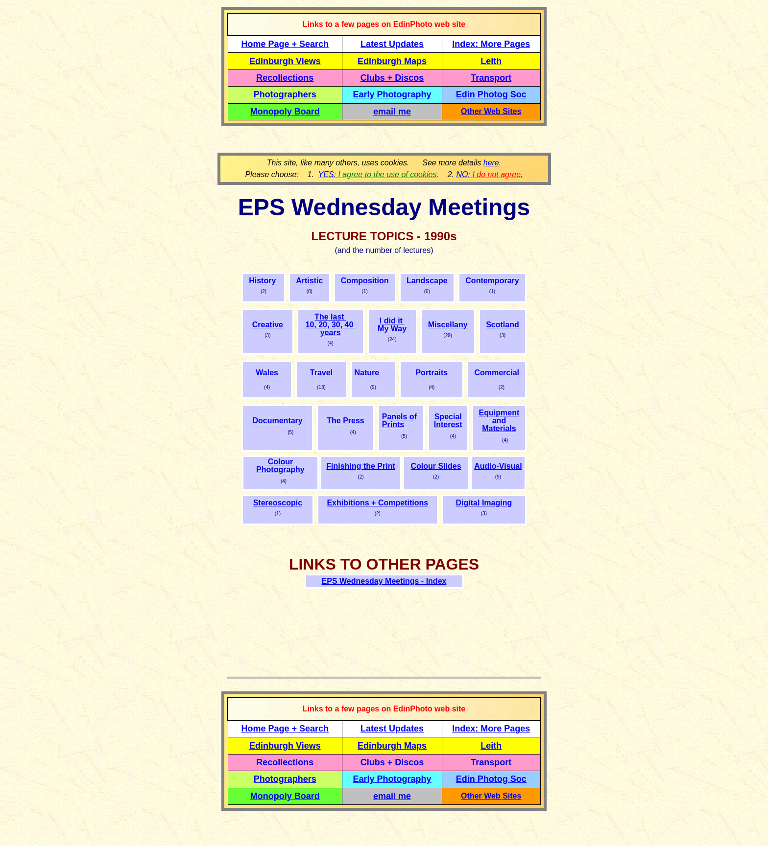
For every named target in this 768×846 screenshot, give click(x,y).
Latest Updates (392, 44)
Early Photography (392, 94)
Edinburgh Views (285, 61)
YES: (377, 174)
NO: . (489, 174)
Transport (491, 78)
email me (392, 111)
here (491, 163)
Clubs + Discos (392, 78)
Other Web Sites (491, 111)
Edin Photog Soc (491, 94)
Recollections (284, 78)
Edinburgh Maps (392, 61)
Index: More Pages (491, 44)
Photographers (285, 94)
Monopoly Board (285, 111)
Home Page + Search (285, 44)
